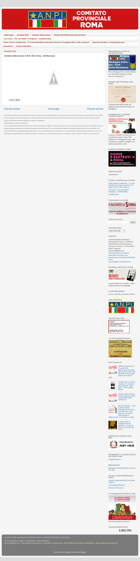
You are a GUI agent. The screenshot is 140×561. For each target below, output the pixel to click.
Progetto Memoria (114, 459)
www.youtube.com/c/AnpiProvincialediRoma (79, 543)
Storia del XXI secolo (115, 488)
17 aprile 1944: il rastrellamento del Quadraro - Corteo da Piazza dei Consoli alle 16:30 (126, 425)
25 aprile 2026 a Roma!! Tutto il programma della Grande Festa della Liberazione (126, 397)
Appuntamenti (113, 174)
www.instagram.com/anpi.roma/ (119, 262)
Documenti (8, 46)
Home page (8, 35)
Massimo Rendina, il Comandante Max (108, 42)
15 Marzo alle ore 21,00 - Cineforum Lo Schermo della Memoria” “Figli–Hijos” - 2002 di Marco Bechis (127, 385)
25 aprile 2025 (22, 35)
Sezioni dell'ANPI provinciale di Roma (69, 35)
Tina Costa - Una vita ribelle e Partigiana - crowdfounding (27, 39)
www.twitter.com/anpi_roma (118, 255)
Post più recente (12, 109)
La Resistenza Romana (116, 485)
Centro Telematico (23, 46)
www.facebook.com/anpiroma (118, 253)
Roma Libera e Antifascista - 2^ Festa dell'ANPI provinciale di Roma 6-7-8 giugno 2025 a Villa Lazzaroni (46, 42)
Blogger (83, 552)
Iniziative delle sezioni (41, 35)
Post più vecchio (95, 109)
